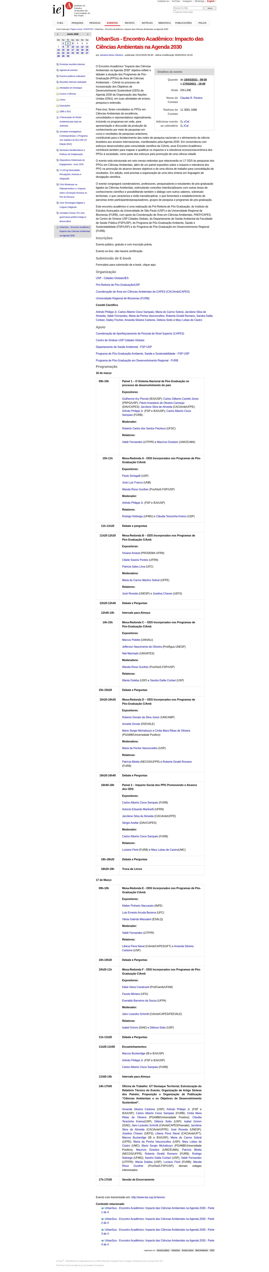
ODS (212, 1250)
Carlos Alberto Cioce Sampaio (136, 311)
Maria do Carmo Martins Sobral (141, 580)
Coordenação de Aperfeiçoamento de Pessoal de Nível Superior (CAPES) (140, 333)
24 (73, 53)
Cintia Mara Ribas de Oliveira (172, 730)
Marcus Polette (131, 639)
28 (58, 56)
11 (77, 47)
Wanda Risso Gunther (135, 489)
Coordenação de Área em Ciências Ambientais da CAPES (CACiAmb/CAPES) (143, 291)
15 (63, 50)
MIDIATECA (165, 23)
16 (68, 50)
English (211, 1)
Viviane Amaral (131, 553)
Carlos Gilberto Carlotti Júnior (181, 398)
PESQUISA (77, 23)
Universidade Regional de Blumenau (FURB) (123, 298)
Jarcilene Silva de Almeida (156, 406)
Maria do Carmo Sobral (169, 311)
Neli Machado (130, 653)
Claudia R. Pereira (191, 97)
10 (73, 47)
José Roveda (130, 593)
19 (82, 50)
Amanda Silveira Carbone (140, 320)
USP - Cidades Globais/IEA (112, 278)
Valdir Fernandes (117, 315)
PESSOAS (95, 23)
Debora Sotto (165, 320)
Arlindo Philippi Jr (106, 311)
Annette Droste (131, 723)
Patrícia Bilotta (130, 761)
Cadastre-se (163, 1)
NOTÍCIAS (147, 23)
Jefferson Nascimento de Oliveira (142, 646)
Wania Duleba (130, 680)
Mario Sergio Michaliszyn (137, 730)
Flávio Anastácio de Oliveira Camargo (161, 402)
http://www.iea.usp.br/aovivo (148, 1197)
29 (63, 56)
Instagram (187, 1)
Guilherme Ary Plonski (135, 398)
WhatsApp (199, 1)
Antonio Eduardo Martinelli (138, 809)
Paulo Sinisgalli (131, 475)
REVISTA (130, 23)
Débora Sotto (158, 1027)
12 (82, 47)
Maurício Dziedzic (167, 442)
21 (58, 53)
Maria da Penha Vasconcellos (147, 315)
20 (87, 50)
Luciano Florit (130, 849)
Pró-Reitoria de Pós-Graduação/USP (118, 284)
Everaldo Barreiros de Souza (139, 1000)
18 (77, 50)
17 (73, 50)
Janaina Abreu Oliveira (111, 55)
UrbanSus (176, 1250)
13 (87, 47)
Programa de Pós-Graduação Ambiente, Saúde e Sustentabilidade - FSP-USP (142, 353)
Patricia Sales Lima (133, 566)
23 (68, 53)
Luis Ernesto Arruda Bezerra (139, 912)
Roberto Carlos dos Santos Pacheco (144, 428)
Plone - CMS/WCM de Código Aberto (74, 1261)
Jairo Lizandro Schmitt (136, 1014)
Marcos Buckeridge (133, 1053)
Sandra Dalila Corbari (163, 680)
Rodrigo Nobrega (132, 516)
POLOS (202, 23)
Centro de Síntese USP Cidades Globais (120, 340)
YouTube (176, 1)
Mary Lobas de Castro (189, 320)
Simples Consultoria (95, 1265)
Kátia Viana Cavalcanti (135, 987)
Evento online (187, 1250)
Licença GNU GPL (155, 1261)
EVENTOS (112, 23)
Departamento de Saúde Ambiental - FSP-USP (124, 346)
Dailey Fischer (114, 320)
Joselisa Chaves (162, 593)
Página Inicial (76, 29)
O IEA (60, 23)
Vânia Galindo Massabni (136, 919)
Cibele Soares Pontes (135, 559)
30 (68, 56)
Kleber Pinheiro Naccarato (138, 905)
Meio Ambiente (202, 1250)
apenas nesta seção (184, 12)
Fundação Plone (117, 1261)
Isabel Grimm (130, 1027)
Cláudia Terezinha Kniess (171, 516)
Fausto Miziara (131, 993)
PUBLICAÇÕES (183, 23)
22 (63, 53)
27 (87, 53)
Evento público (163, 1250)
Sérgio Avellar (130, 822)
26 (82, 53)
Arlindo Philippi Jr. (133, 410)
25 (77, 53)
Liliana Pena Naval (133, 946)
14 (58, 50)
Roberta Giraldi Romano (180, 315)
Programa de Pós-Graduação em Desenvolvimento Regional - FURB (137, 360)
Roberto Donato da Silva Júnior (141, 717)
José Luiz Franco (132, 482)
